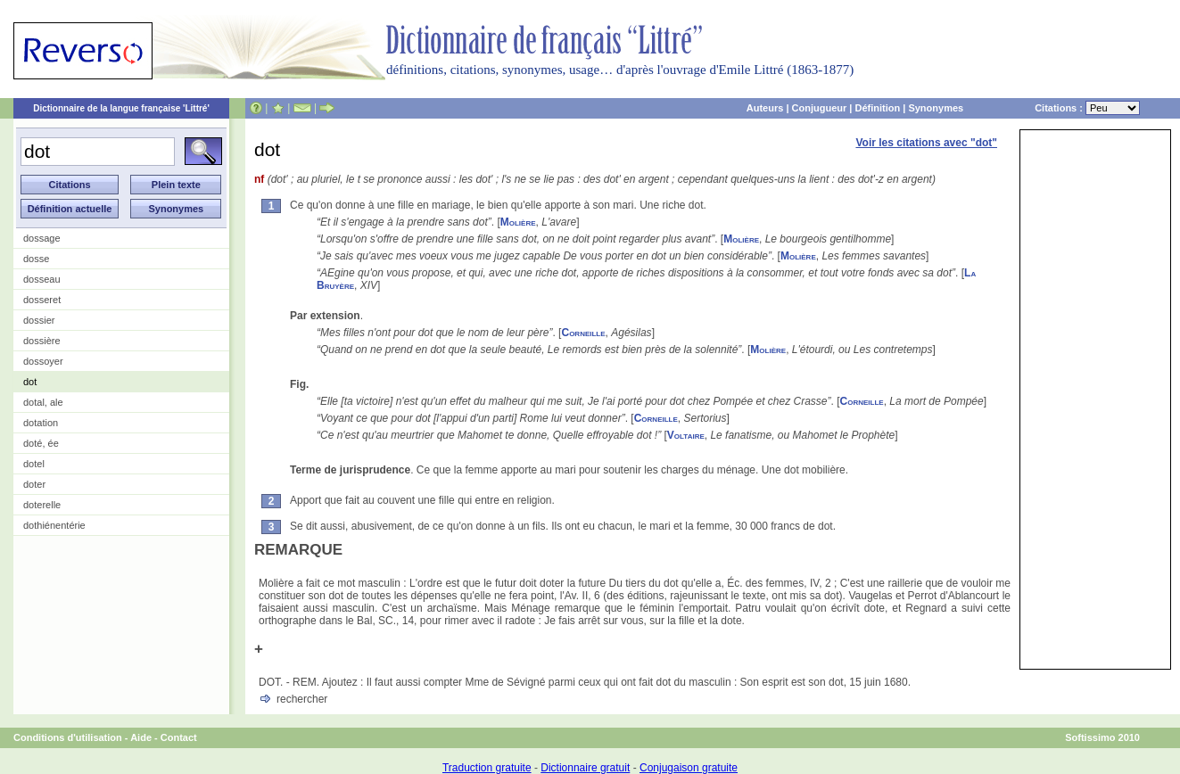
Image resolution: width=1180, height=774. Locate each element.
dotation (40, 422)
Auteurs (765, 108)
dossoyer (43, 361)
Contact (179, 737)
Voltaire (686, 435)
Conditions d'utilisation (67, 737)
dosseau (42, 279)
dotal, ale (43, 402)
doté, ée (41, 443)
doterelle (42, 504)
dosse (36, 258)
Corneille (583, 332)
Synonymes (935, 108)
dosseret (42, 299)
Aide (141, 737)
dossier (38, 320)
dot (30, 381)
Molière (518, 222)
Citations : (1087, 108)
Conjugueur (819, 108)
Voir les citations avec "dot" (926, 142)
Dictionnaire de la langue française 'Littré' (121, 108)
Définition (877, 108)
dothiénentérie (54, 525)
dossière (42, 340)
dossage (42, 238)
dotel (34, 463)
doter (34, 484)
